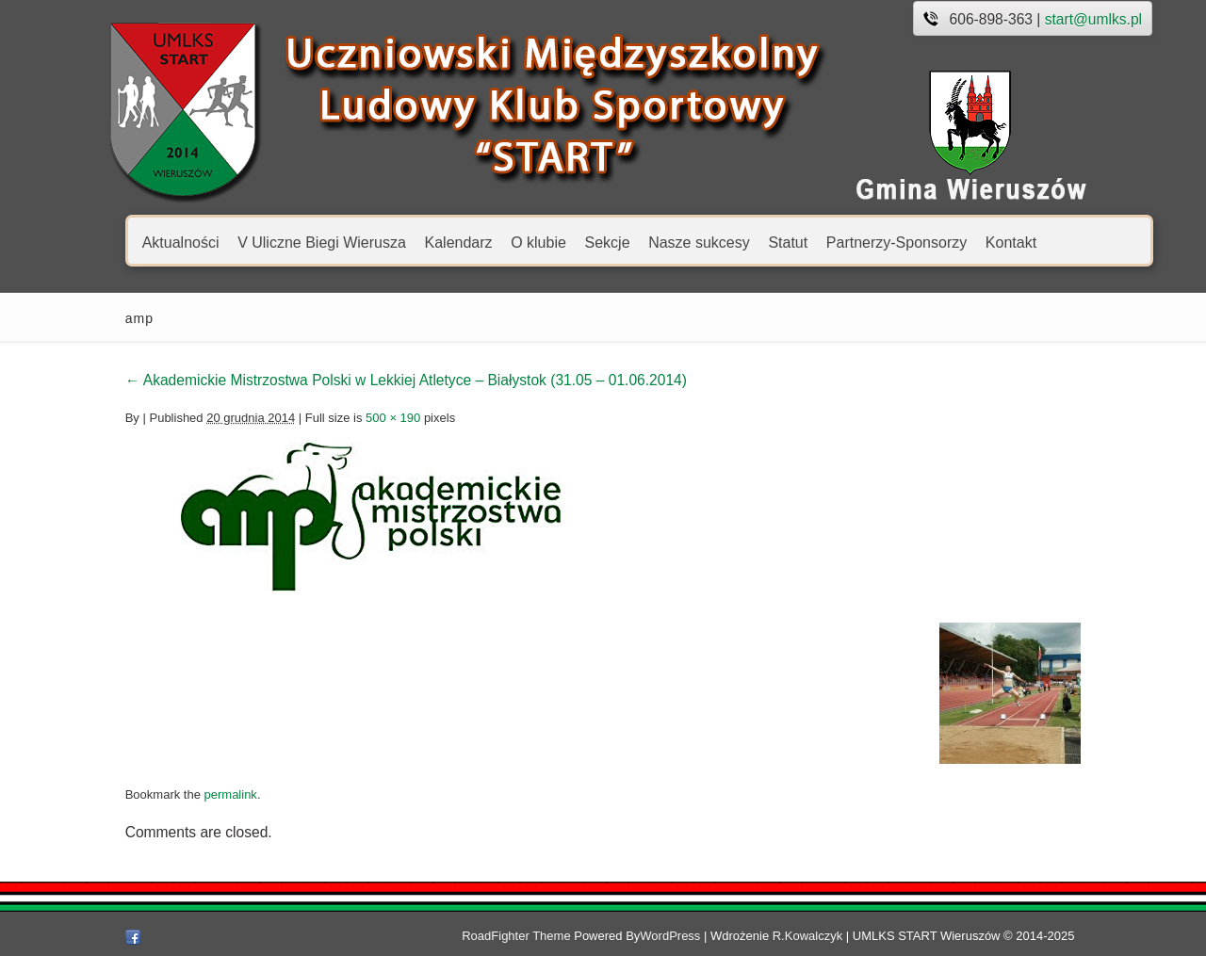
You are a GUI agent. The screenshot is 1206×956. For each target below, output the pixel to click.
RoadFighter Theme (556, 936)
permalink (187, 794)
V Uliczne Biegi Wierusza (279, 242)
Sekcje (564, 242)
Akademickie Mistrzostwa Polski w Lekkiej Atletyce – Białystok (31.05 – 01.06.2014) (363, 380)
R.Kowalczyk (848, 936)
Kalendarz (415, 242)
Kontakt (968, 242)
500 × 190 (350, 418)
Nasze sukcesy (657, 242)
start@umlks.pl (1051, 19)
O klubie (496, 242)
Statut (745, 242)
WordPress (710, 936)
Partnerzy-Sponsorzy (854, 242)
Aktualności (138, 242)
